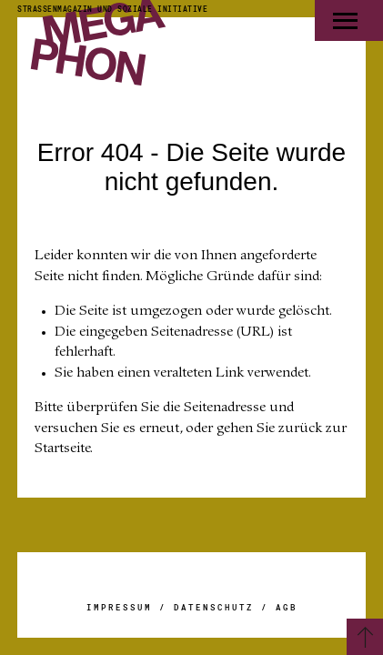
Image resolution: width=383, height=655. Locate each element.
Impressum (119, 607)
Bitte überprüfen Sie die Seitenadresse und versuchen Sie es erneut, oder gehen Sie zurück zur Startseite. (191, 428)
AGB (286, 607)
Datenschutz (214, 607)
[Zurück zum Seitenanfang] (365, 637)
